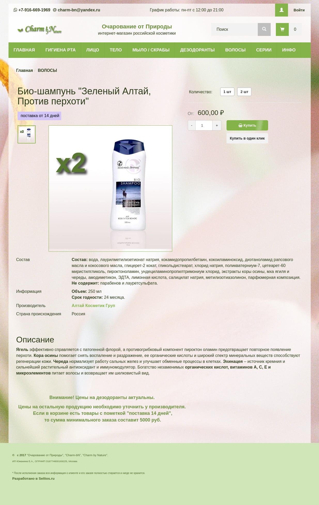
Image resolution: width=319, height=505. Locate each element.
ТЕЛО (116, 50)
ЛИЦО (92, 50)
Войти (299, 10)
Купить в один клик (247, 138)
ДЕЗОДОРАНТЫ (197, 50)
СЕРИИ (263, 50)
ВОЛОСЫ (235, 50)
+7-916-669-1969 (34, 10)
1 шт (227, 92)
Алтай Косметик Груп (93, 305)
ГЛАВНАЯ (24, 50)
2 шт (244, 92)
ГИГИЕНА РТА (60, 50)
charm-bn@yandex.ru (79, 10)
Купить (247, 125)
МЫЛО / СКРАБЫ (151, 50)
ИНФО (288, 50)
